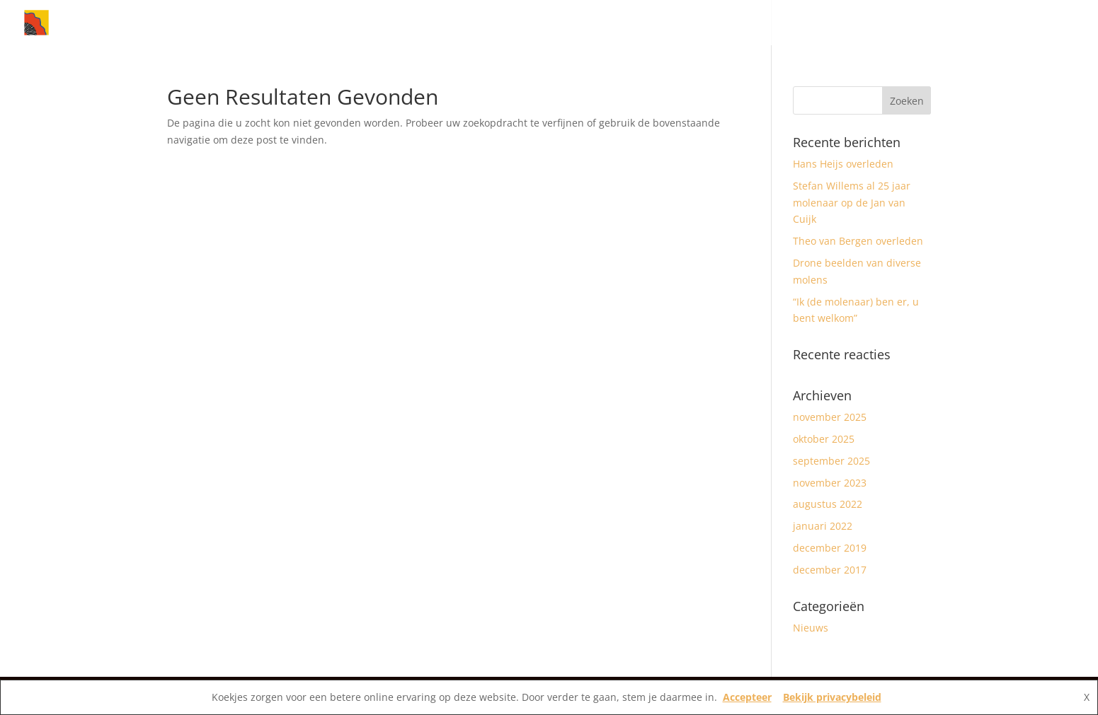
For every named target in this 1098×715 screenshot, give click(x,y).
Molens (874, 23)
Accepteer (747, 697)
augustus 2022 (827, 504)
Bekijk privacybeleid (832, 697)
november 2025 (830, 417)
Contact (1028, 23)
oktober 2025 (823, 439)
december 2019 (830, 547)
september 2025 (831, 460)
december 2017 (830, 569)
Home (755, 23)
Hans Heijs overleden (843, 163)
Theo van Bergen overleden (858, 241)
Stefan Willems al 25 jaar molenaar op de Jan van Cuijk (851, 202)
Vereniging (950, 23)
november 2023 (830, 482)
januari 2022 (822, 526)
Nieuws (806, 23)
